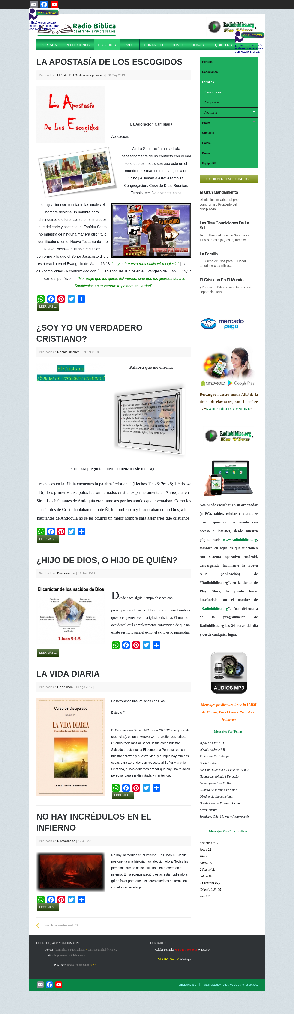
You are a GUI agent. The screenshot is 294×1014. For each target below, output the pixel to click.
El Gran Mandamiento (219, 192)
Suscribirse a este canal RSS (61, 925)
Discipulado (65, 687)
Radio (129, 45)
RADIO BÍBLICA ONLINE (228, 409)
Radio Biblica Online (79, 964)
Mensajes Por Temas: (228, 731)
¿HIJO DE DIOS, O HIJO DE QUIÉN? (106, 560)
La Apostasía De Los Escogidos (109, 62)
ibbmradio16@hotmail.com (70, 949)
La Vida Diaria (68, 674)
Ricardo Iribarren (68, 352)
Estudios (107, 45)
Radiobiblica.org (214, 608)
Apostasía (210, 112)
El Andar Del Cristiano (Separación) (81, 75)
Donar (198, 45)
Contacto (153, 45)
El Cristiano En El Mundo (221, 280)
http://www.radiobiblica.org (69, 955)
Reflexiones (77, 45)
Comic (177, 45)
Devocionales (66, 573)
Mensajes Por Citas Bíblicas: (228, 831)
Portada (48, 45)
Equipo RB (222, 45)
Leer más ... (48, 306)
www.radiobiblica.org (240, 539)
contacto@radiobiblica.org (102, 949)
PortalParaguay (211, 984)
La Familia (209, 254)
